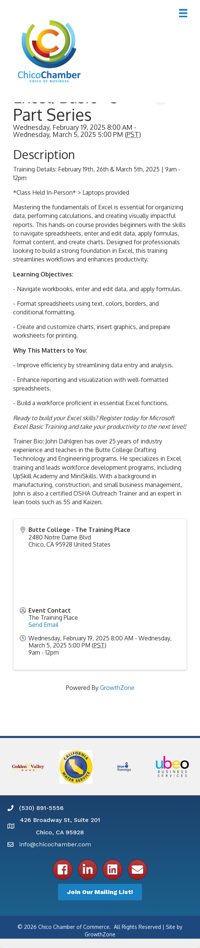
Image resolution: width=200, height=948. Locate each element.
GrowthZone (117, 687)
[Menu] (183, 13)
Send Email (43, 624)
